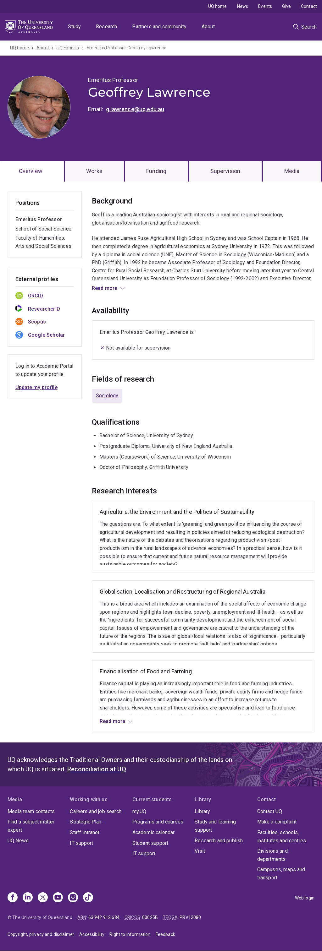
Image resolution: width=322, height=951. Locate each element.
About (208, 27)
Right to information (129, 934)
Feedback (165, 934)
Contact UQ (269, 811)
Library (202, 811)
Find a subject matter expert (31, 826)
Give (286, 6)
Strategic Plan (85, 822)
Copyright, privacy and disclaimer (41, 934)
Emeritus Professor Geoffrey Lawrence (127, 47)
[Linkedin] (28, 898)
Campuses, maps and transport (281, 874)
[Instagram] (73, 898)
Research (106, 27)
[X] (43, 898)
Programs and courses (157, 822)
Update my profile (36, 387)
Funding (156, 171)
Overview (30, 171)
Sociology (107, 396)
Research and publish (219, 841)
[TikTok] (88, 898)
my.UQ (139, 811)
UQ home (217, 6)
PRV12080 (190, 917)
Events (265, 6)
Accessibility (91, 934)
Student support (150, 843)
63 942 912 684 (103, 917)
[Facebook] (13, 898)
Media (292, 171)
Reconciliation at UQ (96, 769)
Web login (304, 897)
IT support (81, 843)
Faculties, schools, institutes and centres (281, 836)
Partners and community (159, 27)
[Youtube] (58, 898)
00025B (150, 917)
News (242, 6)
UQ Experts (68, 47)
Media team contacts (31, 811)
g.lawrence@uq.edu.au (135, 109)
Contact (309, 6)
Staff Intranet (84, 832)
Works (94, 171)
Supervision (225, 171)
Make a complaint (277, 822)
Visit (200, 851)
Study (74, 27)
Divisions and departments (272, 855)
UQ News (18, 841)
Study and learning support (215, 826)
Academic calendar (153, 832)
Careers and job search (95, 811)
